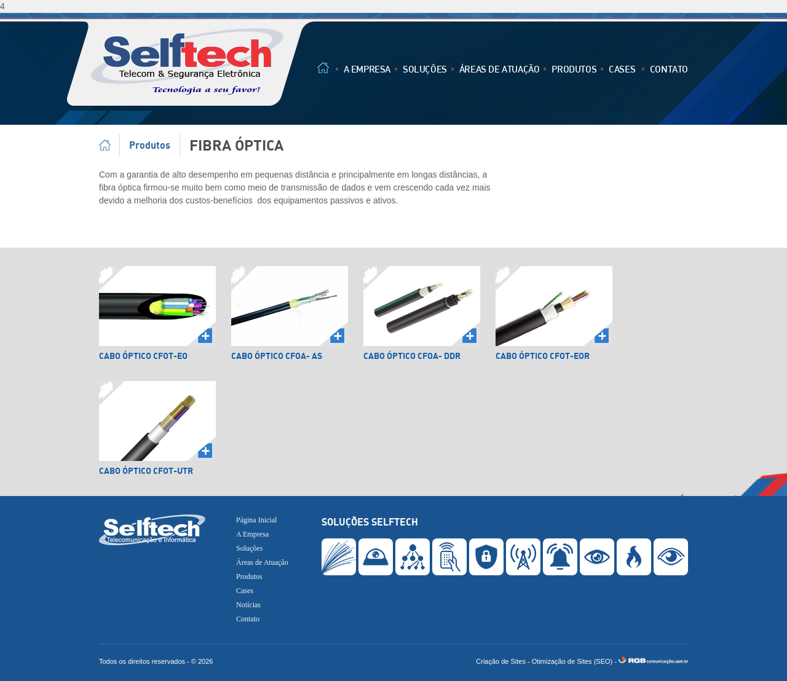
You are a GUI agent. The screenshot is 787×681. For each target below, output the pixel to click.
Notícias (248, 604)
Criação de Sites (501, 661)
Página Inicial (109, 145)
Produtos (574, 68)
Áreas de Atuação (499, 68)
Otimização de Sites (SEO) (572, 661)
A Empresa (367, 68)
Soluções (425, 68)
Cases (622, 68)
